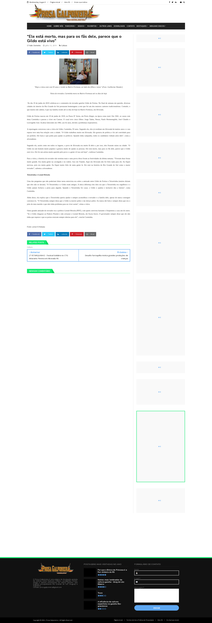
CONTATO (130, 26)
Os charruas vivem (172, 620)
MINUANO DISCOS (157, 26)
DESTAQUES (142, 26)
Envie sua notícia (80, 2)
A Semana (41, 227)
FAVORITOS (91, 26)
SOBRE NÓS (58, 26)
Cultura (64, 45)
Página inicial (55, 2)
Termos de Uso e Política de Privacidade (140, 620)
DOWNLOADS (119, 26)
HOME (49, 26)
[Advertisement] (144, 13)
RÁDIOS (81, 26)
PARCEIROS (70, 26)
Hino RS (67, 2)
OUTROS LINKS (105, 26)
